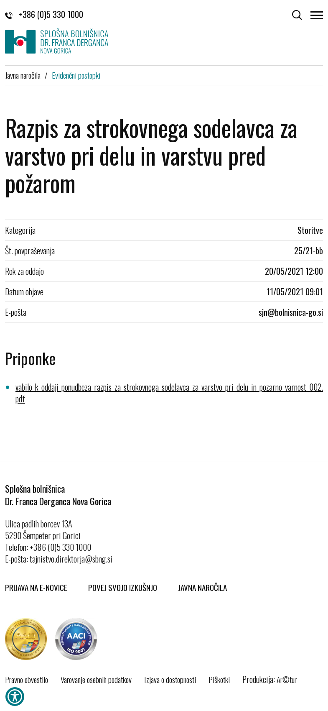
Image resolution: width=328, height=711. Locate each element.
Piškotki (219, 679)
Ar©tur (287, 679)
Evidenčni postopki (76, 75)
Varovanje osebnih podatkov (96, 679)
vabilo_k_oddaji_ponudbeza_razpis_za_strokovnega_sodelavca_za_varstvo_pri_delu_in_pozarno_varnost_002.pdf (169, 393)
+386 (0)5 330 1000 (44, 14)
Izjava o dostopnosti (170, 679)
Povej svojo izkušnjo (122, 587)
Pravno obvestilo (26, 679)
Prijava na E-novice (36, 587)
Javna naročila (23, 75)
